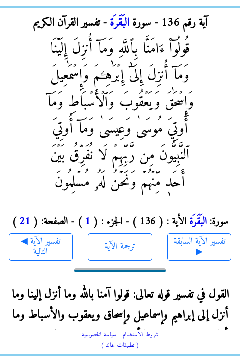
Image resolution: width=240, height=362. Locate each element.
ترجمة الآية (120, 246)
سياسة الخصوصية (99, 335)
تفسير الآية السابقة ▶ (199, 247)
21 (24, 222)
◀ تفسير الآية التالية (40, 247)
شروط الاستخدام (140, 335)
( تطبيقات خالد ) (120, 345)
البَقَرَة (119, 23)
